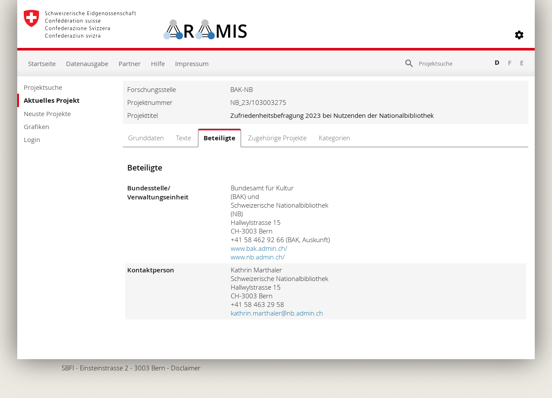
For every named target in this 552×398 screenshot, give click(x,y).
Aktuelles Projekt (52, 100)
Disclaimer (186, 367)
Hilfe (158, 63)
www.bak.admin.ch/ (259, 248)
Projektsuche (43, 87)
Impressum (192, 63)
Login (32, 139)
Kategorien (334, 137)
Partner (130, 63)
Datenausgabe (87, 63)
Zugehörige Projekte (277, 137)
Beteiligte (219, 137)
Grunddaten (146, 137)
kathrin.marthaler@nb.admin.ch (277, 313)
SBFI (68, 367)
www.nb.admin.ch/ (258, 257)
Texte (183, 137)
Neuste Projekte (47, 113)
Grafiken (36, 126)
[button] (519, 35)
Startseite (42, 63)
